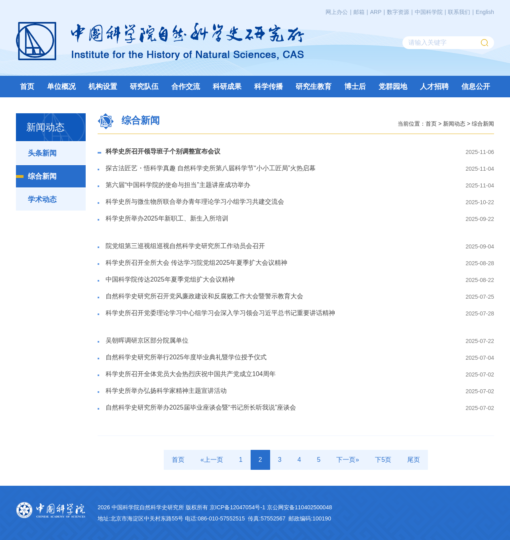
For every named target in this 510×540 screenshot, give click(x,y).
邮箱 (359, 12)
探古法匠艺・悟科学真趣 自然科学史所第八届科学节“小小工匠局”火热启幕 (211, 168)
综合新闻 (42, 176)
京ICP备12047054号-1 (237, 507)
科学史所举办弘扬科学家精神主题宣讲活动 (166, 390)
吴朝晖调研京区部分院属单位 (147, 340)
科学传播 (268, 87)
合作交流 (185, 87)
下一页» (347, 459)
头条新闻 (42, 153)
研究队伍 (144, 87)
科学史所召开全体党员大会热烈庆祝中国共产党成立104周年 (191, 374)
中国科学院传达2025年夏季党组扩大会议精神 (170, 279)
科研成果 (227, 87)
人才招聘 (434, 87)
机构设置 (102, 87)
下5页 (383, 459)
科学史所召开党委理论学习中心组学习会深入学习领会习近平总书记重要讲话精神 (220, 312)
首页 (27, 87)
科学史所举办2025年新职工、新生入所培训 (167, 218)
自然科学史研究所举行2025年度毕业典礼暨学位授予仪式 (186, 357)
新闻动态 (454, 123)
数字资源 (398, 12)
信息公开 (475, 87)
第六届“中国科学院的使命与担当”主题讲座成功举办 (178, 184)
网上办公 (337, 12)
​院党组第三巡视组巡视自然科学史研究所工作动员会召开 (185, 245)
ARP (376, 12)
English (485, 12)
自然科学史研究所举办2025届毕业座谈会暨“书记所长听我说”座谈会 (201, 407)
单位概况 (61, 87)
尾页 (413, 459)
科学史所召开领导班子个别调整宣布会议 (163, 151)
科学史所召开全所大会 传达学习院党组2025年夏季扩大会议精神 (196, 262)
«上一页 (211, 459)
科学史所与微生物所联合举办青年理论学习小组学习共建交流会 (195, 201)
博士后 (355, 87)
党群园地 (393, 87)
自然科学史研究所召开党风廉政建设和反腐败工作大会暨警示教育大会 (204, 296)
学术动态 (42, 199)
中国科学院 (429, 12)
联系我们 (459, 12)
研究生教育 (314, 87)
